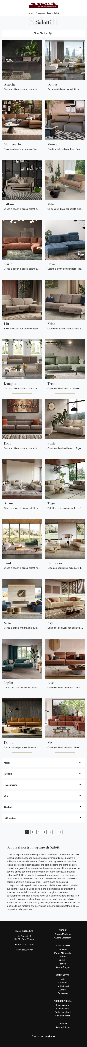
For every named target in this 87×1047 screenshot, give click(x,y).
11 (59, 832)
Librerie (62, 950)
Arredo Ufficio (62, 1027)
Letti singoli (63, 986)
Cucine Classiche (62, 938)
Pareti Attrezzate (62, 953)
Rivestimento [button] (10, 785)
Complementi (62, 1009)
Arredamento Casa (43, 13)
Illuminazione (62, 1005)
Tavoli (63, 964)
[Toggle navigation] (81, 6)
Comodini (62, 983)
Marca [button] (7, 762)
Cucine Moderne (63, 934)
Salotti (56, 13)
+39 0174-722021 (26, 944)
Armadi (62, 990)
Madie (63, 957)
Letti (62, 979)
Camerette (63, 993)
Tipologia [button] (8, 807)
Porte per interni (63, 1012)
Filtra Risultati (43, 33)
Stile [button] (6, 796)
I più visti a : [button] (10, 818)
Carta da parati (62, 1016)
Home (30, 13)
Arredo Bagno (62, 967)
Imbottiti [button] (8, 773)
